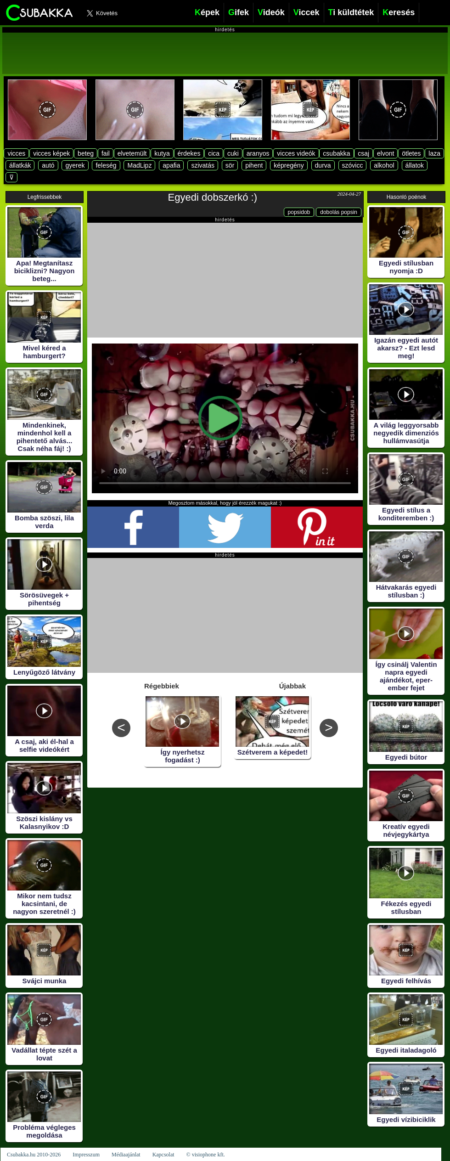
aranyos (258, 153)
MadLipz (139, 165)
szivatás (202, 165)
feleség (106, 165)
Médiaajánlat (126, 1154)
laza (434, 153)
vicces (16, 153)
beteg (86, 153)
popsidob (299, 212)
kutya (161, 153)
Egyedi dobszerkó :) (212, 197)
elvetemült (132, 153)
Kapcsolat (163, 1154)
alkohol (384, 165)
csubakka (336, 153)
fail (105, 153)
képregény (289, 165)
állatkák (20, 165)
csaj (363, 153)
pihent (254, 165)
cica (213, 153)
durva (323, 165)
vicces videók (296, 153)
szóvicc (352, 165)
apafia (171, 165)
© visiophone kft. (205, 1154)
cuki (233, 153)
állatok (414, 165)
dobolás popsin (338, 212)
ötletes (411, 153)
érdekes (189, 153)
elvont (385, 153)
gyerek (74, 165)
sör (229, 165)
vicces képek (51, 153)
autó (48, 165)
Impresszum (86, 1154)
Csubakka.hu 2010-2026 (34, 1154)
